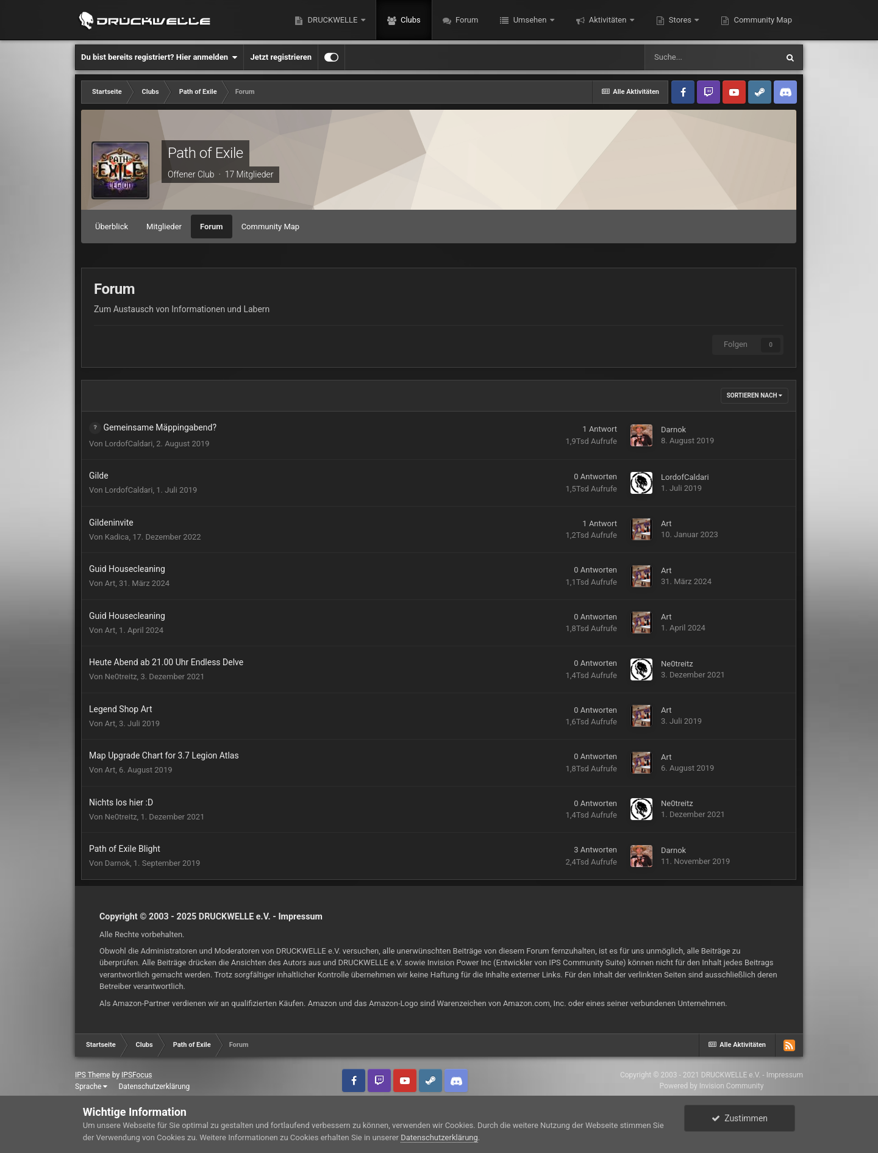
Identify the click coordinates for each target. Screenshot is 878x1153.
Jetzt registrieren (281, 57)
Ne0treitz (121, 676)
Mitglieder (164, 226)
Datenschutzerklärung (154, 1086)
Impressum (300, 916)
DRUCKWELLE (332, 19)
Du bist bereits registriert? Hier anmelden (159, 57)
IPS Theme (92, 1075)
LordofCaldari (129, 443)
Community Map (762, 19)
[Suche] (710, 57)
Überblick (111, 226)
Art (666, 523)
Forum (466, 19)
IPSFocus (136, 1075)
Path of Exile (205, 153)
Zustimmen (740, 1118)
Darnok (673, 429)
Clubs (410, 19)
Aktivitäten (608, 19)
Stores (680, 19)
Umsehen (529, 19)
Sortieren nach (754, 395)
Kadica (117, 536)
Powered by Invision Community (712, 1086)
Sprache (91, 1086)
